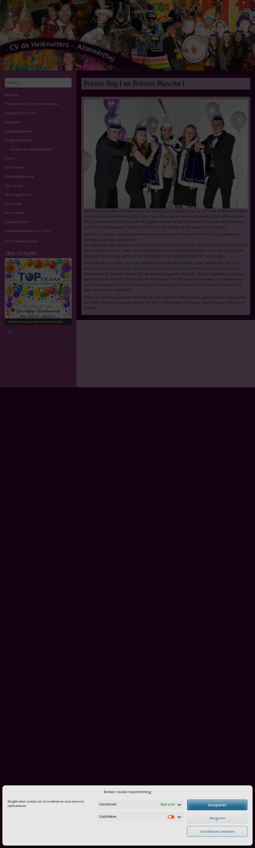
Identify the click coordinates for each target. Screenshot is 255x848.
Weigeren (217, 818)
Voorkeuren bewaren (217, 831)
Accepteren (217, 805)
